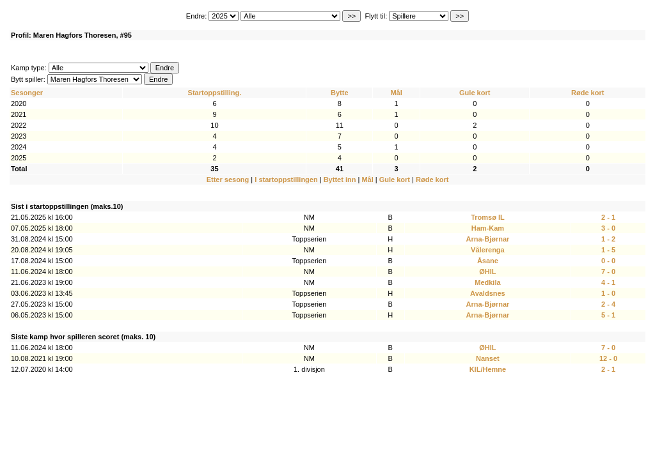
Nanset (488, 358)
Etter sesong (228, 179)
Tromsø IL (488, 217)
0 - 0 (608, 260)
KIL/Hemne (488, 369)
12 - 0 (608, 358)
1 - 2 (608, 239)
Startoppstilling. (215, 92)
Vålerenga (488, 250)
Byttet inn (340, 179)
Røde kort (587, 92)
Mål (396, 92)
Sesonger (27, 92)
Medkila (487, 282)
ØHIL (487, 271)
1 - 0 (608, 293)
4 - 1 (608, 282)
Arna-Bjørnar (487, 239)
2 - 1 (608, 217)
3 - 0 (608, 228)
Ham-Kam (487, 228)
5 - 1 (608, 315)
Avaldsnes (487, 293)
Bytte (340, 92)
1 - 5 (608, 250)
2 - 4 (608, 304)
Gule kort (474, 92)
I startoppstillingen (286, 179)
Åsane (487, 260)
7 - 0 (608, 271)
